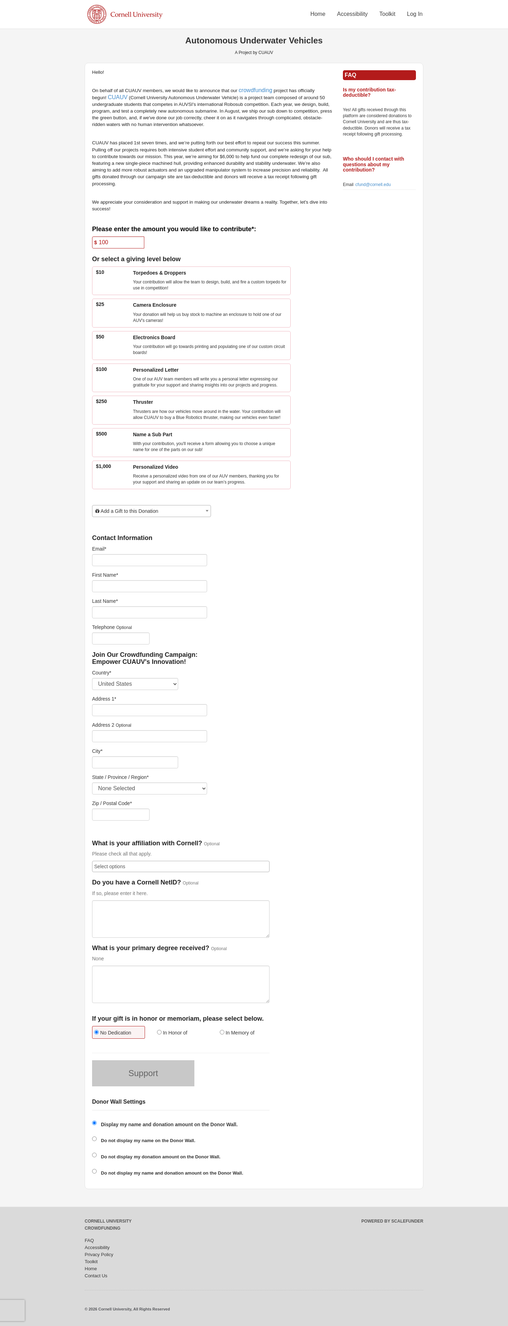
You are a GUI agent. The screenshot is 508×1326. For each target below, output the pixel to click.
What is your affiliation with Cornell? (147, 843)
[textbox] (151, 511)
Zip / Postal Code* (112, 803)
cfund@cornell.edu (373, 184)
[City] (135, 762)
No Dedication (112, 1033)
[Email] (149, 560)
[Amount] (118, 242)
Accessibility (352, 14)
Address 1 (104, 699)
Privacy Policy (99, 1254)
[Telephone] (121, 638)
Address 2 (103, 725)
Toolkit (387, 14)
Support (143, 1073)
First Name (105, 575)
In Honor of (172, 1033)
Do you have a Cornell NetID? (136, 882)
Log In (415, 14)
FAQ (89, 1240)
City (97, 751)
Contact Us (96, 1275)
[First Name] (149, 586)
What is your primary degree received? (150, 948)
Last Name (105, 601)
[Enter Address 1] (149, 710)
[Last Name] (149, 612)
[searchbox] (180, 866)
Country (101, 673)
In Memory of (237, 1033)
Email (99, 549)
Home (318, 14)
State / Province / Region (120, 777)
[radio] (118, 1033)
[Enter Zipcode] (121, 815)
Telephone (103, 627)
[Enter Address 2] (149, 736)
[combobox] (151, 511)
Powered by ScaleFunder (392, 1221)
